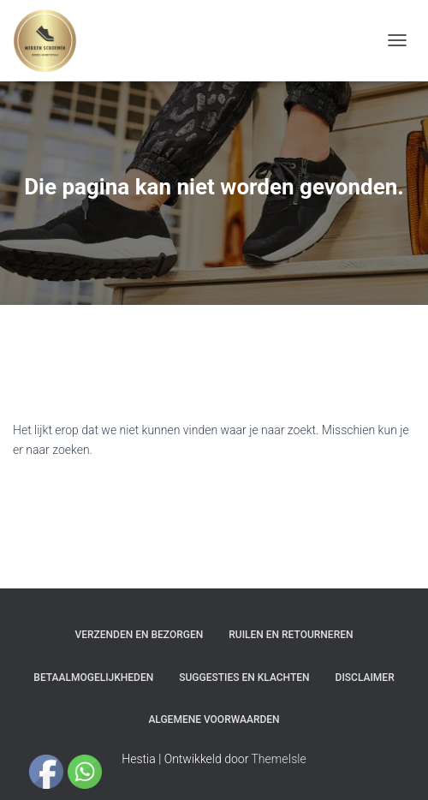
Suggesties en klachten (244, 678)
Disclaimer (365, 678)
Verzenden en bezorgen (139, 635)
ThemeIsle (279, 759)
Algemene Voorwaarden (213, 719)
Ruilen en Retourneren (291, 635)
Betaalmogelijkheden (93, 678)
